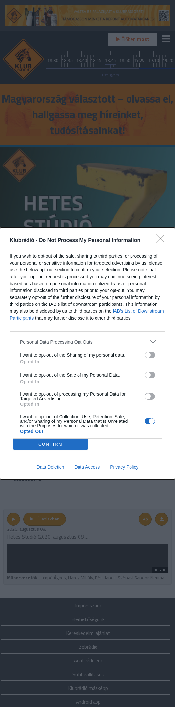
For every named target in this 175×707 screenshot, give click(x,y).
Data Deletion (50, 467)
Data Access (87, 467)
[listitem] (87, 341)
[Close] (162, 240)
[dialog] (87, 353)
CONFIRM (50, 444)
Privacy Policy (124, 467)
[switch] (150, 355)
